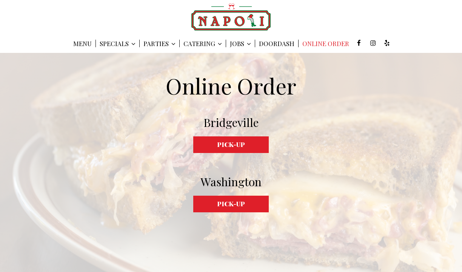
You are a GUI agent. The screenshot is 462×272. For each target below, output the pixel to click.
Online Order (325, 43)
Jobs (240, 43)
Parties (159, 43)
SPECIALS (118, 43)
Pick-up (231, 144)
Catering (202, 43)
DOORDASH (276, 43)
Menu (82, 43)
